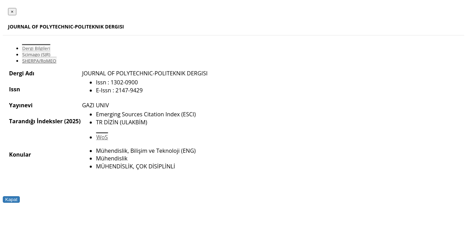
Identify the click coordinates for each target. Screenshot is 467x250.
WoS (102, 137)
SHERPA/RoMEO (39, 61)
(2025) (72, 121)
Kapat (11, 199)
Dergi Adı (21, 73)
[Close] (12, 11)
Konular (20, 154)
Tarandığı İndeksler (36, 121)
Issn (14, 89)
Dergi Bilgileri (36, 48)
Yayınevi (21, 105)
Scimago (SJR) (36, 54)
